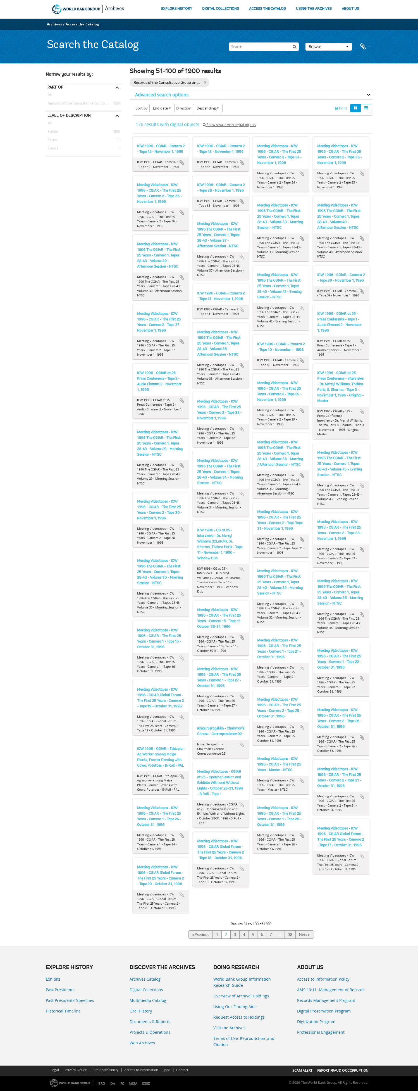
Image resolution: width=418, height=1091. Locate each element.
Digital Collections (146, 989)
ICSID (146, 1083)
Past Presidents (60, 989)
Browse (328, 46)
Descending (208, 108)
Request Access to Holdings (239, 1017)
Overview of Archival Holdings (241, 996)
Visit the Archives (229, 1027)
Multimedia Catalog (148, 1000)
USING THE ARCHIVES (314, 9)
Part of (55, 87)
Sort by (142, 108)
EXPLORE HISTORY (176, 9)
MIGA (133, 1083)
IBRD (101, 1083)
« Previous (200, 934)
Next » (304, 934)
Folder (52, 131)
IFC (122, 1083)
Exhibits (53, 979)
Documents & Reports (150, 1021)
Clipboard (365, 47)
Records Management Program (326, 1000)
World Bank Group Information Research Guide (242, 982)
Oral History (141, 1011)
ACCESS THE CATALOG (267, 9)
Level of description (69, 115)
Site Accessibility (105, 1070)
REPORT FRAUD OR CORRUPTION (342, 1070)
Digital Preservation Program (324, 1011)
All (50, 95)
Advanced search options (161, 95)
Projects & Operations (150, 1032)
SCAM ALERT (302, 1070)
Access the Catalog (82, 24)
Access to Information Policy (323, 979)
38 (290, 934)
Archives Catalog (145, 979)
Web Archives (142, 1042)
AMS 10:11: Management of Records (331, 989)
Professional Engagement (321, 1032)
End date (162, 108)
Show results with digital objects (229, 124)
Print (341, 108)
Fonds (52, 148)
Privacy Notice (76, 1070)
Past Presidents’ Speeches (70, 1000)
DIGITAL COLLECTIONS (220, 9)
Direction (183, 108)
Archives (114, 8)
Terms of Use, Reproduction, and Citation (243, 1041)
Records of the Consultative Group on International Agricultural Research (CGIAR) (83, 103)
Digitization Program (316, 1021)
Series (52, 140)
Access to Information (141, 1070)
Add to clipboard (182, 162)
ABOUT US (350, 9)
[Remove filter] (205, 82)
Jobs (167, 1070)
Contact (182, 1070)
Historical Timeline (63, 1011)
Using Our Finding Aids (235, 1006)
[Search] (264, 46)
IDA (112, 1083)
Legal (55, 1070)
